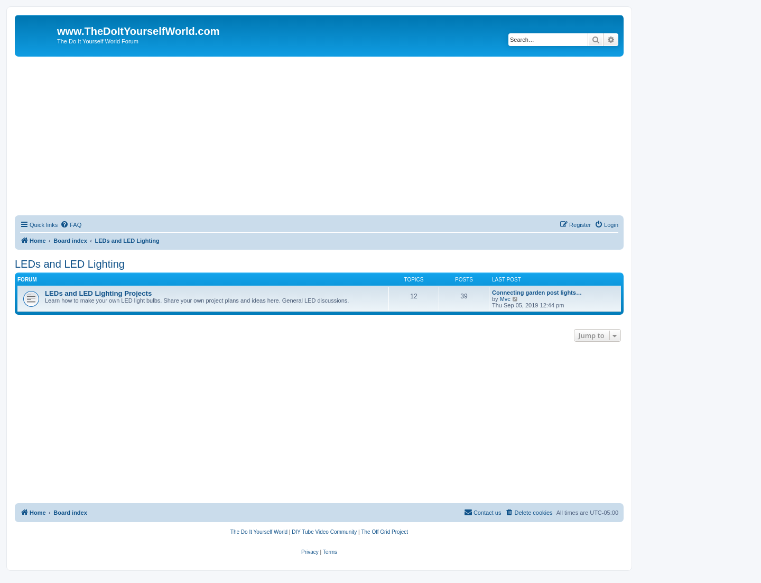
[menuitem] (70, 224)
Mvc (505, 299)
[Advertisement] (319, 136)
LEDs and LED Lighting (70, 264)
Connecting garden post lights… (537, 292)
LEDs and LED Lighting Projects (98, 293)
